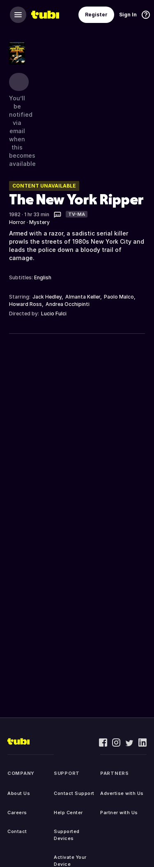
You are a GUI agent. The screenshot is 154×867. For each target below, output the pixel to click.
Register (96, 14)
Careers (17, 812)
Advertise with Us (122, 793)
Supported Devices (67, 835)
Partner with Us (119, 812)
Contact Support (74, 793)
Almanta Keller (82, 297)
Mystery (39, 222)
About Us (18, 793)
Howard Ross (25, 304)
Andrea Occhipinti (68, 304)
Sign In (128, 14)
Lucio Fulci (54, 313)
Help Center (68, 812)
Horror (17, 222)
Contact (17, 831)
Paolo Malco (119, 297)
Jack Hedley (47, 297)
